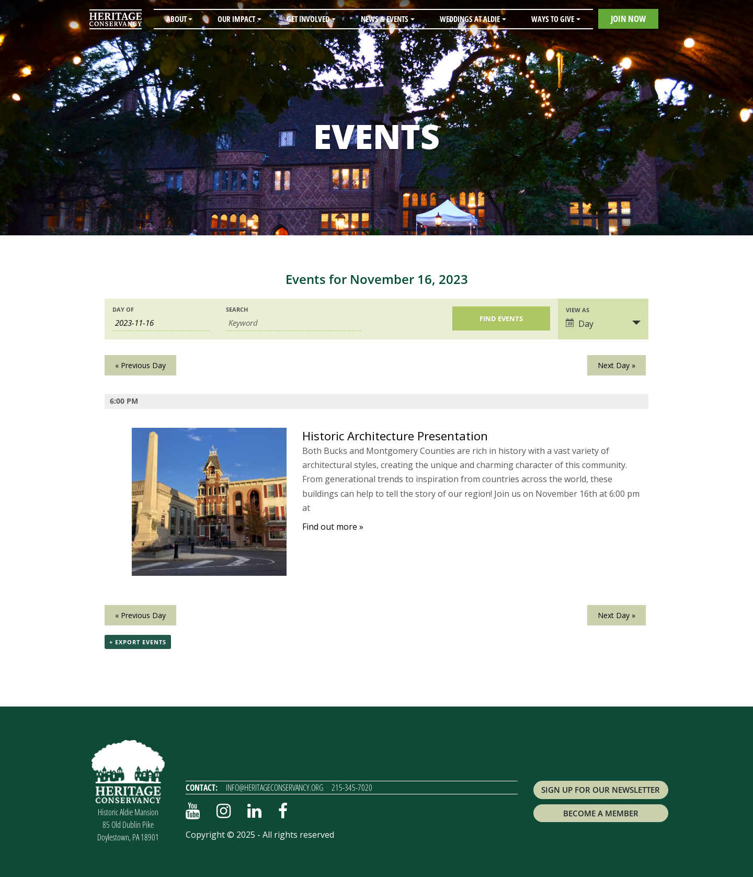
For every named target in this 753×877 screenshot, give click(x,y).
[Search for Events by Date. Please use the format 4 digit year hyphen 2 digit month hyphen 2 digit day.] (161, 323)
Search (237, 309)
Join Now (628, 19)
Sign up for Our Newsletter (600, 789)
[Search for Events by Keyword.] (293, 323)
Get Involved (308, 19)
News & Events (384, 19)
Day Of (123, 309)
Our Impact (236, 19)
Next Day (616, 365)
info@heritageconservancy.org (274, 787)
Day (580, 323)
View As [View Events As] (577, 310)
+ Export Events (137, 642)
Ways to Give (552, 19)
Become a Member (600, 813)
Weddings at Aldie (470, 19)
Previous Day (140, 365)
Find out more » (332, 526)
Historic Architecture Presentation (395, 436)
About (176, 19)
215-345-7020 (352, 787)
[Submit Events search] (501, 318)
